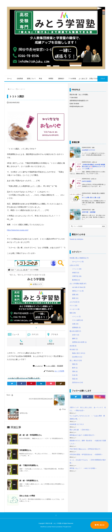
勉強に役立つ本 (78, 353)
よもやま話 (74, 302)
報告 (73, 313)
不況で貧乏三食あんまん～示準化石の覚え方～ (85, 449)
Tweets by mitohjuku (76, 239)
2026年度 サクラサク (88, 150)
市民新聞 (60, 366)
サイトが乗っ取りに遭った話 (91, 197)
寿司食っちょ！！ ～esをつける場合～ (83, 468)
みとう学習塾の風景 (78, 283)
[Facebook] (21, 383)
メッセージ (21, 89)
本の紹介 (74, 349)
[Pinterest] (31, 383)
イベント (76, 269)
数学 (75, 368)
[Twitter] (11, 383)
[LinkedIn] (41, 383)
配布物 (76, 280)
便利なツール (78, 291)
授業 (75, 294)
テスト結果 (77, 320)
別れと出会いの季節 (27, 496)
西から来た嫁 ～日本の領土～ (80, 430)
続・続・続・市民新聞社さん (30, 435)
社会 (75, 375)
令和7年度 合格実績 (88, 212)
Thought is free (67, 526)
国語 (75, 364)
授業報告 (76, 327)
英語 (75, 379)
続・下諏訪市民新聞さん (28, 465)
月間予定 (76, 276)
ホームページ (78, 261)
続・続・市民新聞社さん (28, 480)
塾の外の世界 (75, 331)
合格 (75, 324)
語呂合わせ (77, 382)
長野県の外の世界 (79, 342)
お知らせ (74, 265)
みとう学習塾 (59, 371)
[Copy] (60, 383)
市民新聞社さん (25, 450)
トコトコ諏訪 (50, 366)
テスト (73, 305)
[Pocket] (50, 383)
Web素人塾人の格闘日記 (79, 258)
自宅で (75, 335)
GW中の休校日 (86, 181)
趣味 (75, 338)
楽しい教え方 (76, 360)
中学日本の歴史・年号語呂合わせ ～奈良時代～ (86, 454)
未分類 (73, 346)
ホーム (12, 89)
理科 (75, 371)
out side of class (78, 287)
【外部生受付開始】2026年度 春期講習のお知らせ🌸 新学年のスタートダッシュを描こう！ (93, 166)
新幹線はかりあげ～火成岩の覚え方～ (82, 435)
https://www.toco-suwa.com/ (17, 230)
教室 (75, 298)
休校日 (75, 272)
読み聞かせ (77, 357)
